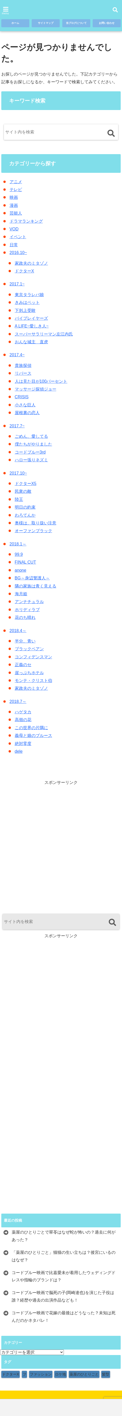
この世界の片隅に (31, 728)
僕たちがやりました (33, 444)
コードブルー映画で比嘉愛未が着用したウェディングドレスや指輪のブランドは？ (64, 1276)
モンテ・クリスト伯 (33, 680)
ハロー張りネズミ (31, 460)
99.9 (19, 554)
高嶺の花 (23, 719)
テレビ (16, 189)
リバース (23, 373)
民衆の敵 (23, 491)
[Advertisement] (61, 846)
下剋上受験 (25, 310)
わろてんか (25, 515)
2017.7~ (17, 426)
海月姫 (21, 594)
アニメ (16, 182)
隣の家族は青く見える (35, 586)
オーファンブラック (33, 531)
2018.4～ (18, 630)
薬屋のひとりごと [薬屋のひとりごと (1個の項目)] (84, 1374)
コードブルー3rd (30, 452)
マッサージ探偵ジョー (35, 389)
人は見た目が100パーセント (41, 381)
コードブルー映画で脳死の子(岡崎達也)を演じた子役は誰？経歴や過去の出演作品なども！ (63, 1296)
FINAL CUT (25, 562)
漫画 (14, 205)
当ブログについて (75, 23)
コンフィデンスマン (33, 657)
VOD (14, 229)
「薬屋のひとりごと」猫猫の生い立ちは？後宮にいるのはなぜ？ (64, 1256)
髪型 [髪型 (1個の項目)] (105, 1374)
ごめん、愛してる (31, 436)
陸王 (19, 499)
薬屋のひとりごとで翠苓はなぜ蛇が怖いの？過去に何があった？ (64, 1236)
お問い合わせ (105, 23)
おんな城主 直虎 (31, 342)
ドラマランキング (26, 221)
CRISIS (22, 397)
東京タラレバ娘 (29, 294)
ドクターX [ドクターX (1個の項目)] (10, 1374)
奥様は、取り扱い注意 (35, 523)
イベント (18, 237)
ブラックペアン (29, 649)
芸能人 (16, 213)
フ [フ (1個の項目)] (24, 1374)
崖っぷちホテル (29, 673)
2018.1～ (18, 544)
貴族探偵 (23, 365)
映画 (14, 197)
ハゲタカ (23, 712)
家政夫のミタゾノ (31, 263)
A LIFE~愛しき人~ (32, 326)
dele (19, 751)
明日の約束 (25, 507)
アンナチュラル (29, 601)
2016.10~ (18, 252)
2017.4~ (17, 355)
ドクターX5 (26, 483)
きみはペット (27, 302)
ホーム (15, 24)
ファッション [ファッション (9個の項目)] (41, 1374)
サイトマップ (44, 23)
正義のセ (23, 664)
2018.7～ (18, 701)
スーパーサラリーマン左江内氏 (44, 334)
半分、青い (25, 641)
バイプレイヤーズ (31, 318)
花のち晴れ (25, 617)
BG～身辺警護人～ (32, 578)
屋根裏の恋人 (27, 413)
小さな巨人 (25, 405)
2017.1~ (17, 284)
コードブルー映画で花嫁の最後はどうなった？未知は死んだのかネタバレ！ (64, 1317)
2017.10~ (18, 473)
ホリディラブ (27, 609)
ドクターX (24, 271)
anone (20, 570)
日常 (14, 245)
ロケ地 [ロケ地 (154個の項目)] (60, 1374)
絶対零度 (23, 743)
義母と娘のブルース (33, 735)
